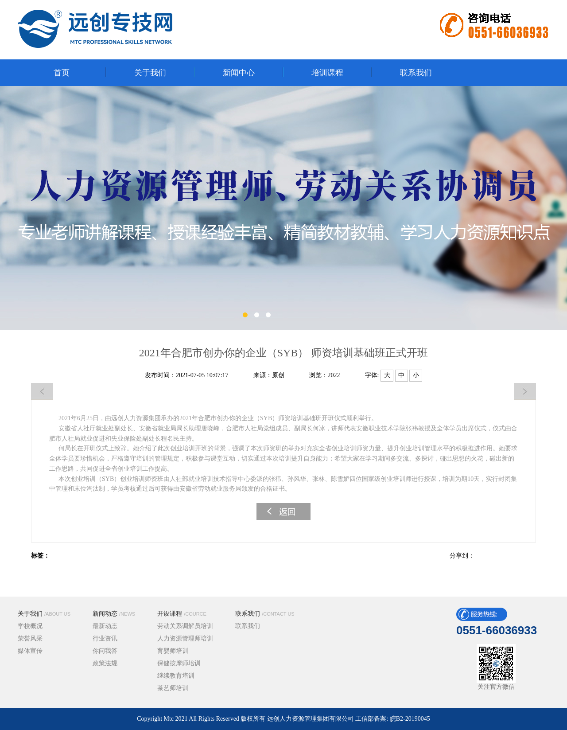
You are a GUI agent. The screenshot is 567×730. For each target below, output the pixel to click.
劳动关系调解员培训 (185, 626)
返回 (283, 511)
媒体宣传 (30, 651)
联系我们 (265, 613)
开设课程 (181, 613)
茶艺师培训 (172, 688)
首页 (62, 72)
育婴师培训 (172, 651)
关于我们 (44, 613)
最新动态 (105, 626)
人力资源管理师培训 (185, 638)
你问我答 (105, 651)
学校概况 (30, 626)
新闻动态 (114, 613)
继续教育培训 (175, 675)
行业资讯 (105, 638)
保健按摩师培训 (179, 663)
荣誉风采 (30, 638)
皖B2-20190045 (410, 718)
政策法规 (105, 663)
